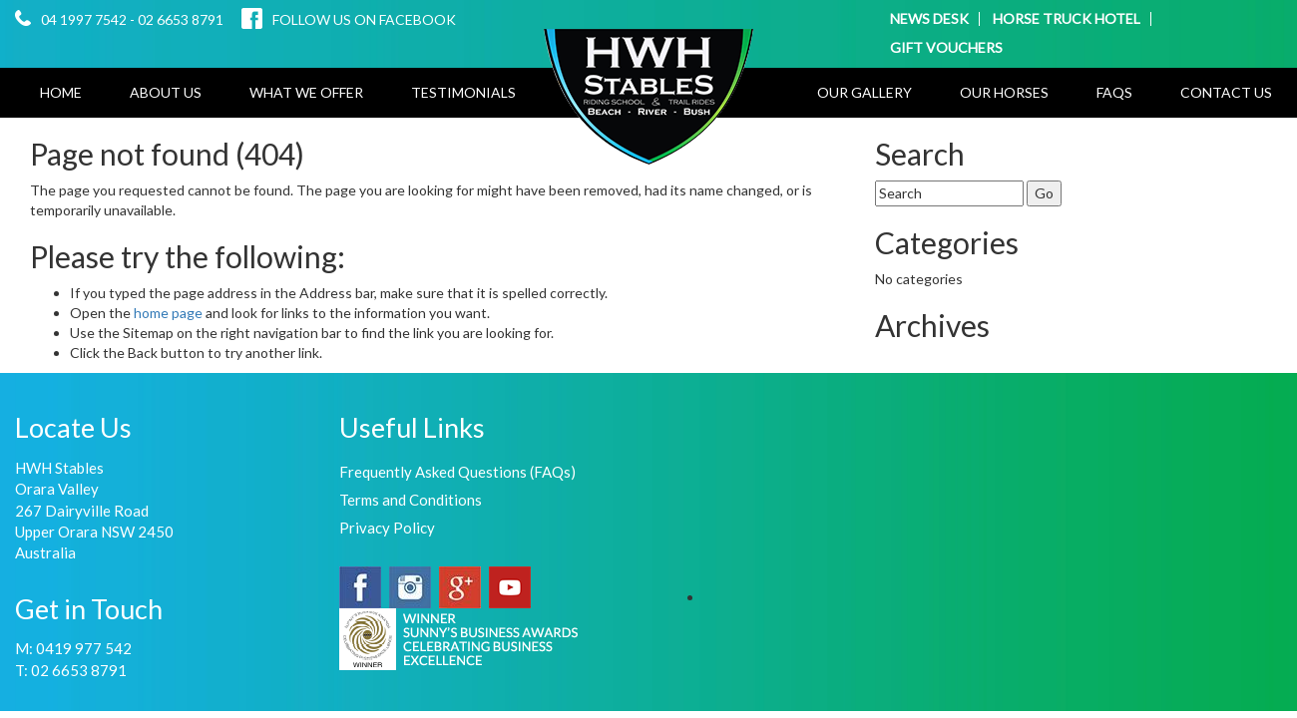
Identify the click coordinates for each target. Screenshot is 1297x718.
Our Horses (1004, 92)
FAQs (1114, 92)
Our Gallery (864, 92)
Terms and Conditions (410, 500)
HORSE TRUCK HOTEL (1066, 19)
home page (170, 312)
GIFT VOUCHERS (946, 48)
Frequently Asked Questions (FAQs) (457, 472)
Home (61, 92)
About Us (166, 92)
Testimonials (463, 92)
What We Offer (306, 92)
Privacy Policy (387, 528)
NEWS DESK (929, 19)
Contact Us (1226, 92)
